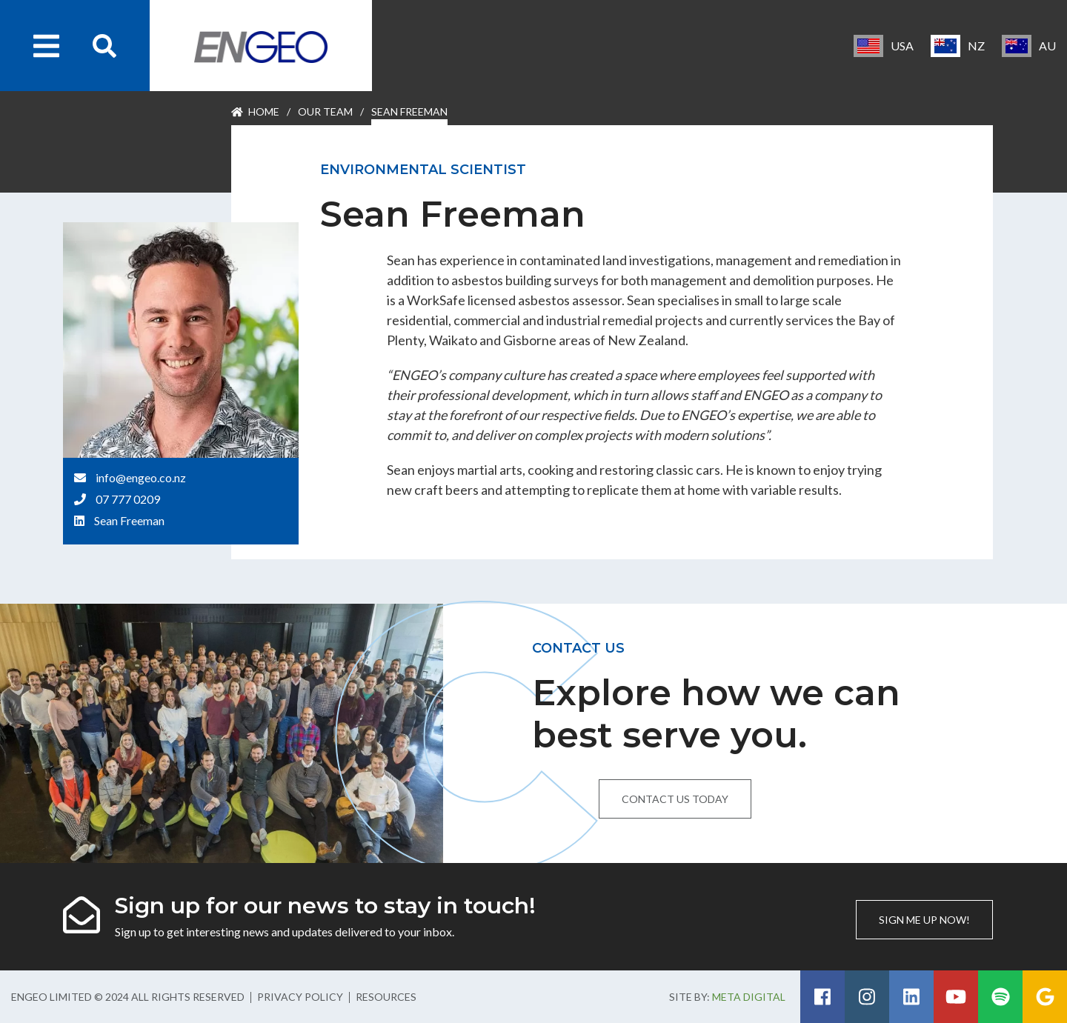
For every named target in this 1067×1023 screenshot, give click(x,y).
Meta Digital (748, 996)
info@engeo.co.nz (141, 477)
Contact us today (675, 799)
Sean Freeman (129, 520)
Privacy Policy (300, 996)
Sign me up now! (924, 919)
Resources (386, 996)
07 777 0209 (128, 499)
